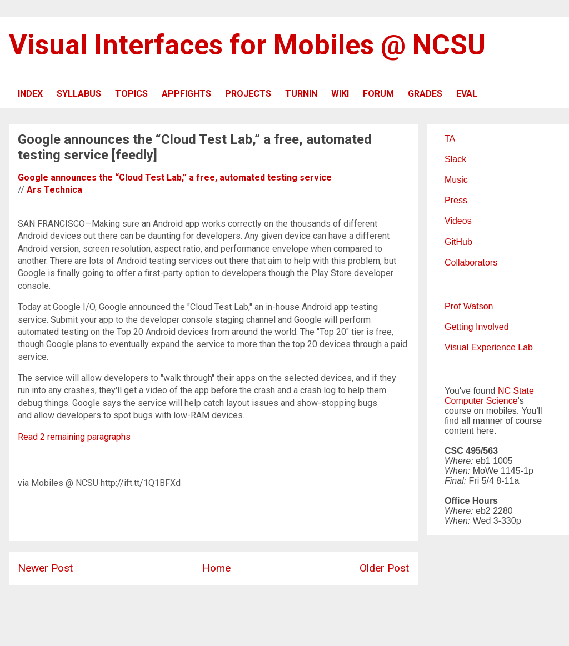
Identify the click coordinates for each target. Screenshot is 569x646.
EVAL (466, 93)
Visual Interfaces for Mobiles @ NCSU (247, 45)
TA (450, 138)
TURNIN (301, 93)
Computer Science (481, 400)
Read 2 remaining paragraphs (74, 437)
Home (216, 568)
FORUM (378, 93)
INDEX (30, 93)
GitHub (458, 242)
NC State (516, 390)
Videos (458, 221)
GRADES (425, 93)
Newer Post (45, 568)
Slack (455, 159)
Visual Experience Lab (489, 347)
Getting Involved (477, 327)
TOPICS (131, 93)
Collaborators (471, 262)
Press (456, 200)
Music (456, 179)
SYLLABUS (79, 93)
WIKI (340, 93)
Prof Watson (469, 306)
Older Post (384, 568)
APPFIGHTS (186, 93)
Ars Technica (54, 189)
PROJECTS (248, 93)
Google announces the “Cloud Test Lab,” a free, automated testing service (175, 177)
